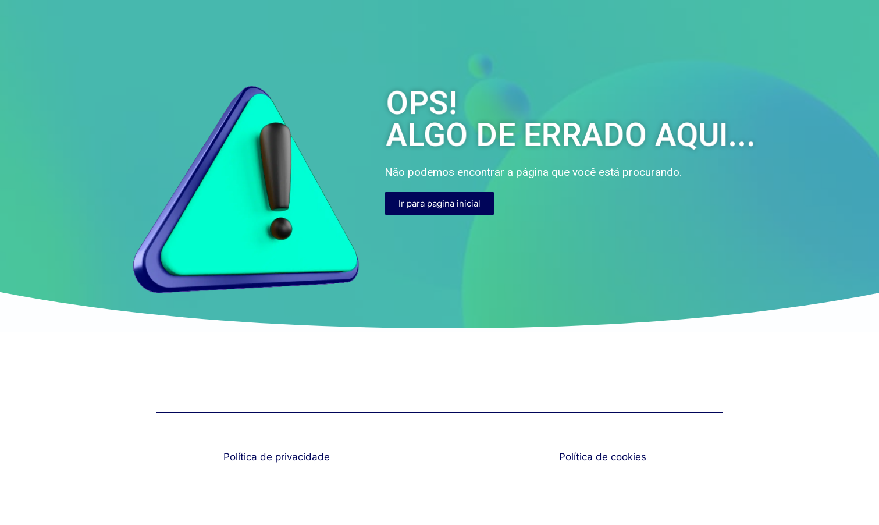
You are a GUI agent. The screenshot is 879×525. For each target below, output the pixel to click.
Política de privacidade (276, 457)
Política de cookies (602, 457)
